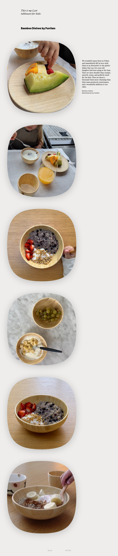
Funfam (96, 93)
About (50, 550)
